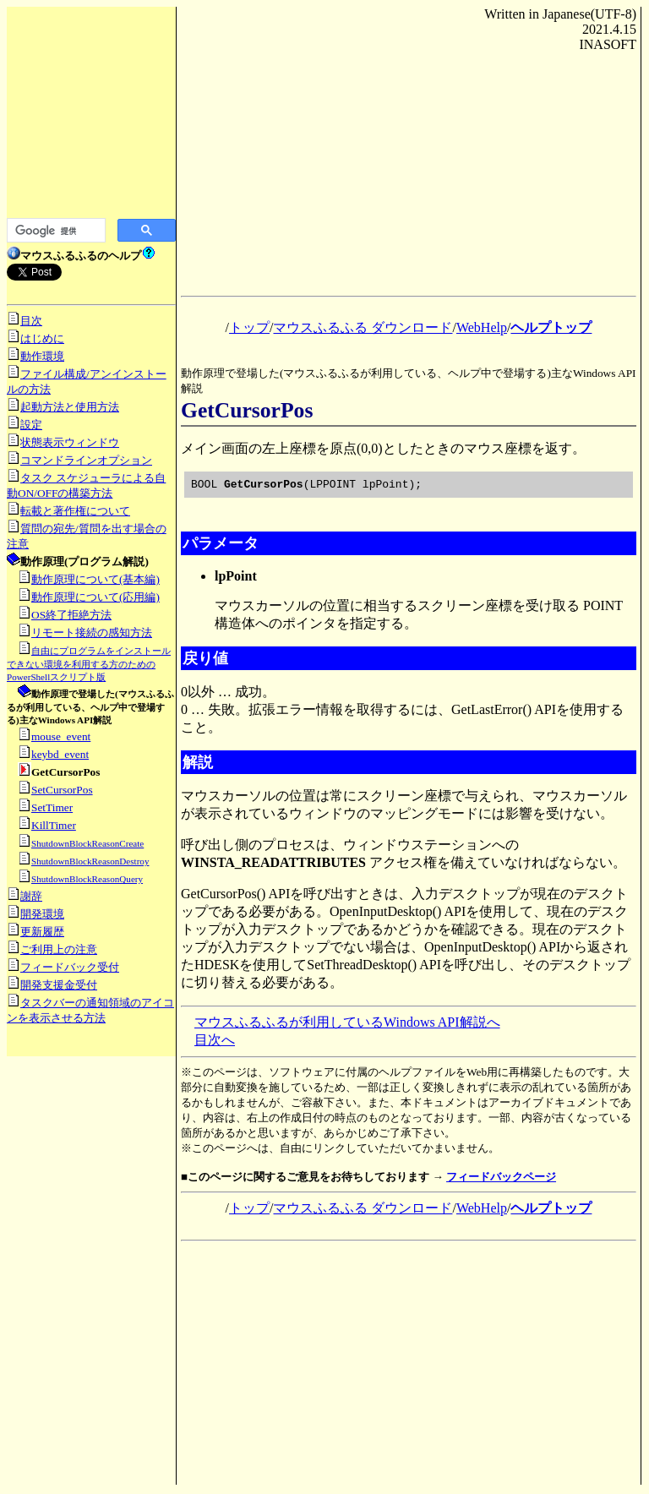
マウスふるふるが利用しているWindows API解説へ (347, 1024)
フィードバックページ (501, 1179)
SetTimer (52, 807)
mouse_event (60, 736)
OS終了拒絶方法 (71, 614)
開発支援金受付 (58, 985)
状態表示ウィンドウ (69, 442)
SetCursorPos (62, 789)
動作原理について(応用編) (95, 597)
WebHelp (481, 327)
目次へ (214, 1042)
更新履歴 (42, 931)
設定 (31, 424)
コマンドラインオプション (86, 460)
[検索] (54, 230)
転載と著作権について (75, 510)
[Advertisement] (91, 118)
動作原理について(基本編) (95, 579)
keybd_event (60, 754)
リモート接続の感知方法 (91, 632)
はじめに (42, 338)
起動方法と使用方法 (69, 407)
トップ (249, 327)
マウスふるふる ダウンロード (362, 327)
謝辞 (31, 896)
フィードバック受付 (69, 967)
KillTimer (53, 825)
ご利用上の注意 (58, 949)
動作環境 (42, 356)
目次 (31, 320)
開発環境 (42, 914)
